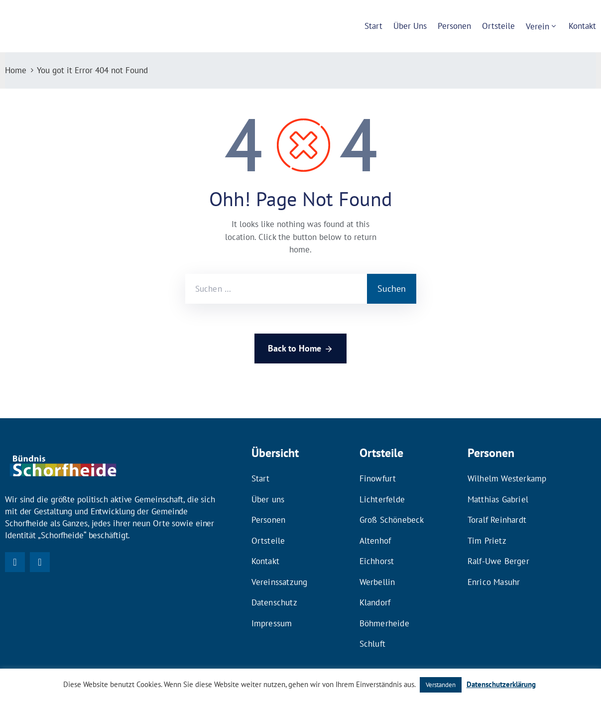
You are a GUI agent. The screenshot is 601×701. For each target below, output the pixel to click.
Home (15, 70)
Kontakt (582, 25)
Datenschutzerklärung (501, 684)
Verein (537, 26)
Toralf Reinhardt (497, 513)
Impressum (271, 602)
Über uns (410, 25)
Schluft (372, 620)
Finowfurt (378, 477)
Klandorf (375, 585)
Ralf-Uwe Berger (498, 549)
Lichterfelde (382, 495)
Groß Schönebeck (392, 513)
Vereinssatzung (279, 567)
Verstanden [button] (441, 685)
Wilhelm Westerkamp (507, 477)
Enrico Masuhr (494, 567)
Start (373, 25)
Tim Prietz (487, 531)
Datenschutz (274, 585)
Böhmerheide (384, 602)
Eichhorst (377, 549)
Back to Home (300, 349)
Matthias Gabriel (498, 495)
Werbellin (377, 567)
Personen (454, 25)
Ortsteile (498, 25)
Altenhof (375, 531)
